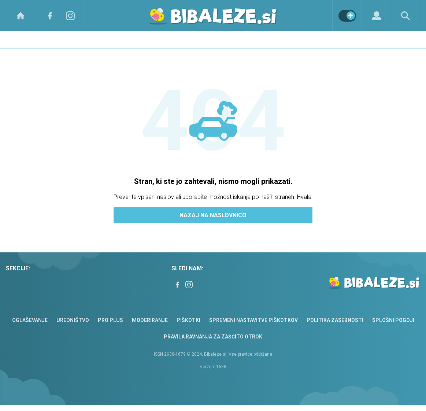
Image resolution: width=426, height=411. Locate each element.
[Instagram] (70, 15)
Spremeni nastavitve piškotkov (253, 320)
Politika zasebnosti (335, 320)
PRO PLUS (110, 320)
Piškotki (188, 320)
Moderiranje (150, 320)
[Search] (405, 15)
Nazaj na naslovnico (213, 215)
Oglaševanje (30, 320)
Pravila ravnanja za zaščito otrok (213, 337)
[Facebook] (49, 15)
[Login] (376, 15)
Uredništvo (72, 320)
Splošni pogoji (393, 320)
